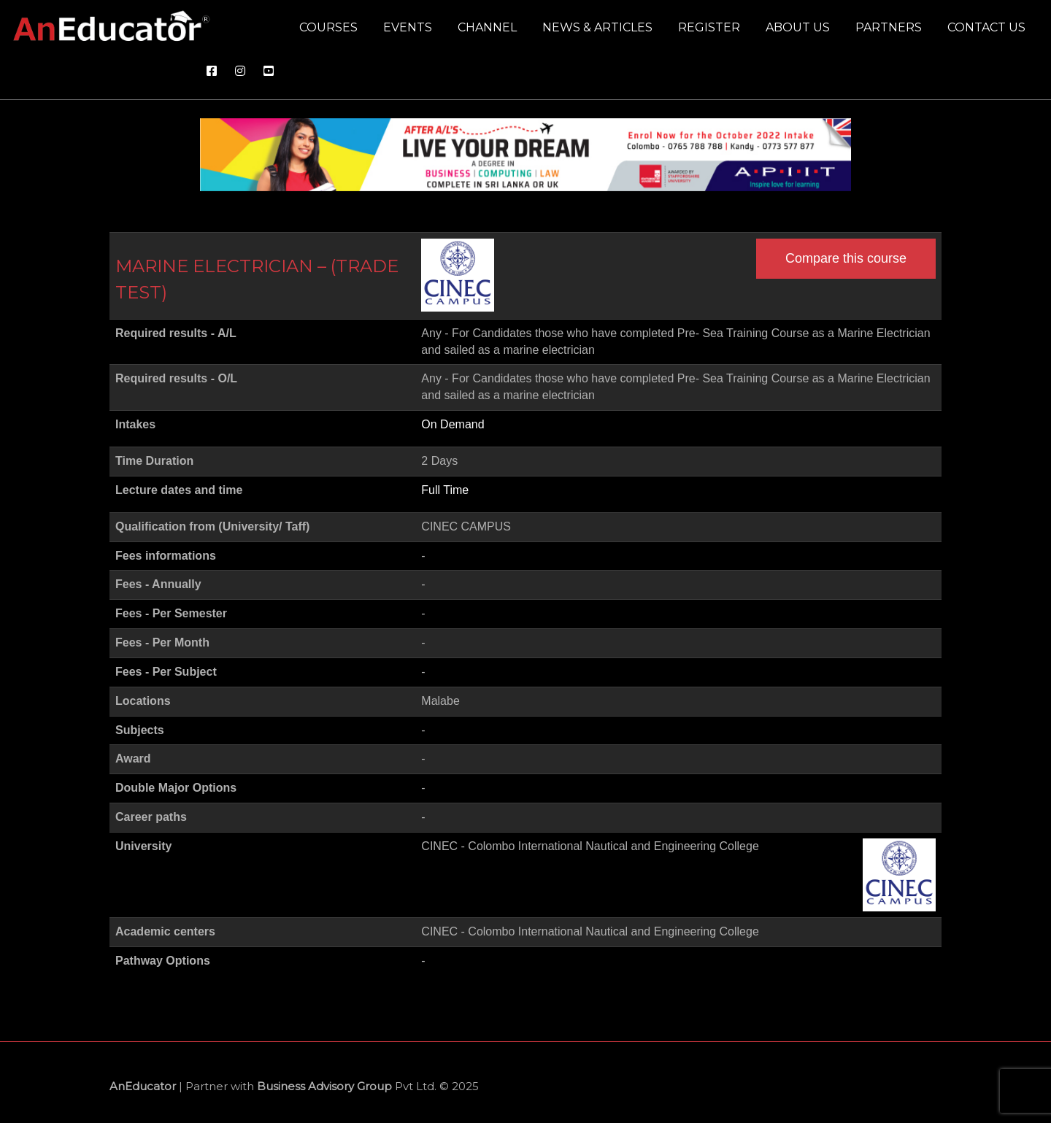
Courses (328, 27)
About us (798, 27)
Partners (888, 27)
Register (709, 27)
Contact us (986, 27)
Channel (487, 27)
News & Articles (597, 27)
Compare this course (845, 258)
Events (407, 27)
